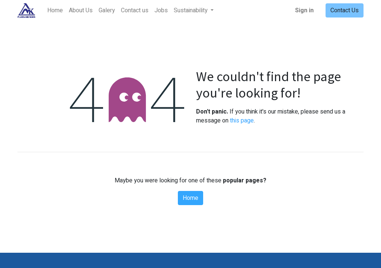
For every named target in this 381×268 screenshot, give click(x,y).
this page (242, 120)
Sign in (304, 10)
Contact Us (344, 10)
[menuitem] (55, 10)
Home (190, 198)
